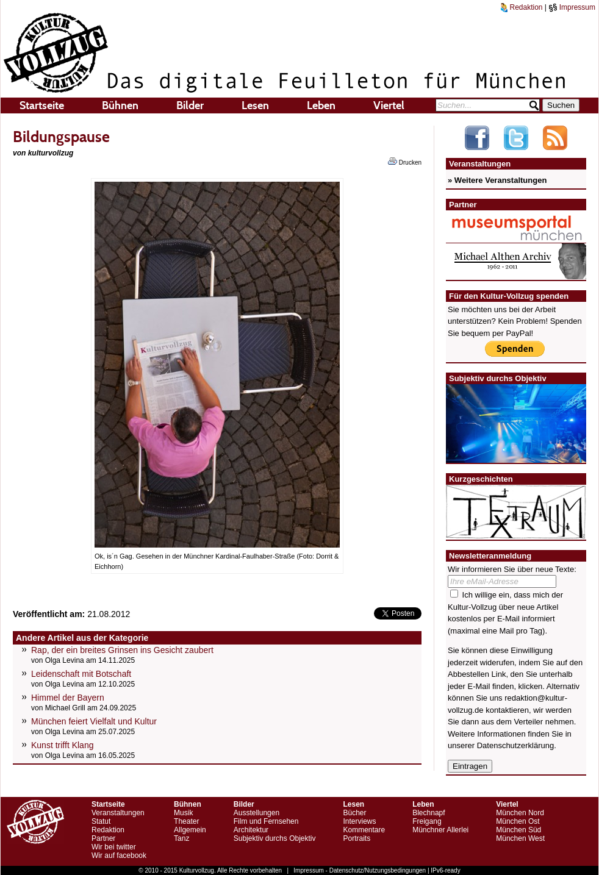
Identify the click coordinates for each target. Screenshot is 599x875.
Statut (100, 821)
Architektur (251, 830)
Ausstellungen (256, 813)
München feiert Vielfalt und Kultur (94, 721)
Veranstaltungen (118, 813)
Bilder (190, 105)
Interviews (359, 821)
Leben (321, 105)
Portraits (356, 838)
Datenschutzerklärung (515, 745)
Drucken (404, 161)
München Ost (517, 821)
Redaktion (521, 7)
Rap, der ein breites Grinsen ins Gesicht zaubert (122, 650)
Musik (183, 813)
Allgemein (190, 830)
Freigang (426, 821)
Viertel (388, 105)
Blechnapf (428, 813)
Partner (103, 838)
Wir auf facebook (118, 855)
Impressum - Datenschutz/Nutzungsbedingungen (359, 870)
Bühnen (120, 105)
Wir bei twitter (113, 847)
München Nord (520, 813)
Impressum (571, 7)
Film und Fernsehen (266, 821)
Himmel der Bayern (67, 697)
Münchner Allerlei (440, 830)
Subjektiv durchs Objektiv (275, 838)
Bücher (354, 813)
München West (520, 838)
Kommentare (364, 830)
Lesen (255, 105)
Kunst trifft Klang (62, 745)
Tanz (181, 838)
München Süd (518, 830)
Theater (186, 821)
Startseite (42, 105)
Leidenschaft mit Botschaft (81, 674)
